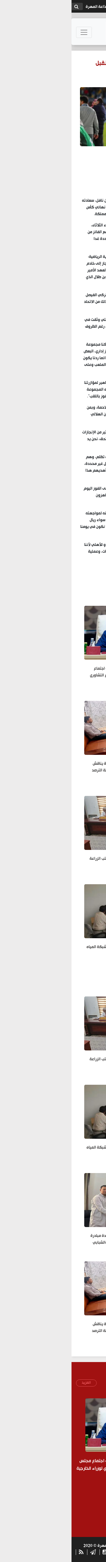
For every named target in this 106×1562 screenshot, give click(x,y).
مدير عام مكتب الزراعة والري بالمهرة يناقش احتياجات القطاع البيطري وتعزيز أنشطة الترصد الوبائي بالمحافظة (56, 770)
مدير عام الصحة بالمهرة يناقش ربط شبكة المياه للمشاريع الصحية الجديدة (54, 950)
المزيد (15, 1382)
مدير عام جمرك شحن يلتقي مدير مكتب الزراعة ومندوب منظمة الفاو (55, 862)
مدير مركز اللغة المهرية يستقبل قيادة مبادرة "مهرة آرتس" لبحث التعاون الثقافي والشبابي (56, 1239)
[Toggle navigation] (12, 32)
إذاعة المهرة (25, 6)
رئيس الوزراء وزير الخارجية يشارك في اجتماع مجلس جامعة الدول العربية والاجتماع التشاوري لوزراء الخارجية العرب (55, 675)
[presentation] (62, 1504)
